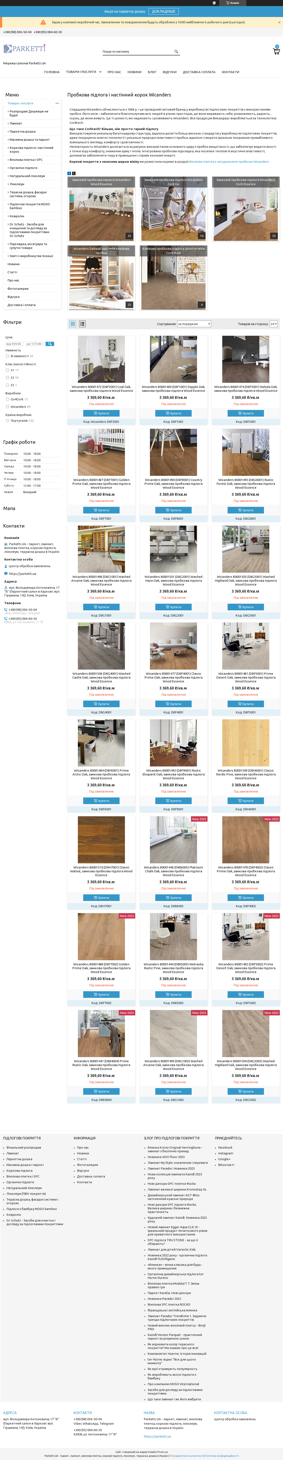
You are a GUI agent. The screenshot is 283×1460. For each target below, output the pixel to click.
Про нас (114, 72)
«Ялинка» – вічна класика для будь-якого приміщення (175, 1266)
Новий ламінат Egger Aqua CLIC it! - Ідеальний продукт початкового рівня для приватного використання (177, 1230)
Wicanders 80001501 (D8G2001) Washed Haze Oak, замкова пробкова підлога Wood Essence (173, 580)
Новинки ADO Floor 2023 (166, 1157)
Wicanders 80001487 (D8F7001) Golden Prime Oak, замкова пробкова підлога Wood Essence (101, 483)
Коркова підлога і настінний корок (31, 149)
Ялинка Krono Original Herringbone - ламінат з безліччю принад (175, 1149)
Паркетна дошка (23, 131)
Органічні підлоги (23, 168)
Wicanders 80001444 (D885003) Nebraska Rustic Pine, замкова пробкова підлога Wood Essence (173, 968)
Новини (134, 72)
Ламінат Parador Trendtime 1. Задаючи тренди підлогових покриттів (177, 1317)
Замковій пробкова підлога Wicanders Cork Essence (245, 182)
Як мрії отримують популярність (172, 1369)
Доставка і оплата (199, 72)
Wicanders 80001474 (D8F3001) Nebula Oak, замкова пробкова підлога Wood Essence (245, 388)
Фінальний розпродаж (23, 1147)
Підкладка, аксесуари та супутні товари (28, 246)
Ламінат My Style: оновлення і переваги (178, 1162)
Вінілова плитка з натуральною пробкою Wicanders (229, 161)
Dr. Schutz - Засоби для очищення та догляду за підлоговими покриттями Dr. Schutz (29, 230)
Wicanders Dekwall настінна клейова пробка (101, 251)
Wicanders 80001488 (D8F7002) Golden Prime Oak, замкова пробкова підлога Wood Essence (101, 968)
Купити (103, 413)
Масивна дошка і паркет (25, 1165)
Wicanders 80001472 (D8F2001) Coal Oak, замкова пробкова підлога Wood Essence (101, 388)
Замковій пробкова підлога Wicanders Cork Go (173, 182)
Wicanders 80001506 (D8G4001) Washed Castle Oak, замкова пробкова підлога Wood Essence (101, 677)
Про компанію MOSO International (173, 1384)
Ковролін (17, 216)
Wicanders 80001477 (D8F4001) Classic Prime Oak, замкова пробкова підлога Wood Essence (173, 677)
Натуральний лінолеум (27, 176)
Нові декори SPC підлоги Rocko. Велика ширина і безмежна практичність (172, 1208)
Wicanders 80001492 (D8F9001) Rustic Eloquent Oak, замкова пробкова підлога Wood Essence (173, 774)
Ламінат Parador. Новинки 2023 (171, 1168)
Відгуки (169, 72)
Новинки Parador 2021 (164, 1298)
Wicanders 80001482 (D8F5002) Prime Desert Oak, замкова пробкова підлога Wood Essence (246, 968)
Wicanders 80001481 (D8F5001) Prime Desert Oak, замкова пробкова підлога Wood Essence (246, 677)
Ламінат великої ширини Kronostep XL (177, 1189)
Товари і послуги (81, 72)
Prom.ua (162, 1452)
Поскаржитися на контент (186, 1455)
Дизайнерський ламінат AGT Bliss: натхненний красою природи (174, 1197)
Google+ (224, 1159)
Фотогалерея (17, 288)
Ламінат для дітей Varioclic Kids (172, 1249)
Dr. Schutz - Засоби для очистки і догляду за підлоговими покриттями (34, 1222)
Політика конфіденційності (222, 1455)
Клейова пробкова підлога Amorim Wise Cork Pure (173, 251)
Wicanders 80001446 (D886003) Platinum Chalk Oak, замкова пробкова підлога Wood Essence (173, 871)
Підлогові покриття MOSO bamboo (30, 206)
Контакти (230, 72)
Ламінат (16, 123)
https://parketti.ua (22, 573)
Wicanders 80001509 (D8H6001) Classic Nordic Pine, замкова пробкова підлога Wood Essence (246, 774)
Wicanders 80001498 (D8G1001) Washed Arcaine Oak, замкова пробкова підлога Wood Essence (101, 580)
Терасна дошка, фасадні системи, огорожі (28, 194)
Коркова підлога (19, 1170)
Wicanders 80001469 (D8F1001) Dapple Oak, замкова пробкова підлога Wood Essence (173, 388)
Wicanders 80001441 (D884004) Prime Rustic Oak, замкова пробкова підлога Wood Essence (101, 1065)
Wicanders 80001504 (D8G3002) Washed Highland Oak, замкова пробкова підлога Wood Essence (246, 1065)
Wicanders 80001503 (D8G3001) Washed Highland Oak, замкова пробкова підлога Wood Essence (246, 580)
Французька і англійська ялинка (172, 1310)
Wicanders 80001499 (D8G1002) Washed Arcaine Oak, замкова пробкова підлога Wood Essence (173, 1065)
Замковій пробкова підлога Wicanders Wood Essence (101, 182)
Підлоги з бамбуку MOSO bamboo (31, 1209)
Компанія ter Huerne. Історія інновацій (177, 1353)
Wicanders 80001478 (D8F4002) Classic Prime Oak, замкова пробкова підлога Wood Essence (246, 871)
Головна (51, 72)
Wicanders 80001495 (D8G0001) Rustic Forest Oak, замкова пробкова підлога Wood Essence (245, 483)
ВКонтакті (226, 1165)
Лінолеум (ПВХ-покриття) (26, 1193)
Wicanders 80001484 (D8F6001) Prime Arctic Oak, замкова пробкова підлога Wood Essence (101, 774)
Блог (152, 72)
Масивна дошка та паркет (30, 139)
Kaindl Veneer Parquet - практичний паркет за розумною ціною (175, 1336)
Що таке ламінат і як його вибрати (174, 1399)
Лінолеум (17, 184)
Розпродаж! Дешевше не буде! (29, 113)
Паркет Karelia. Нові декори (169, 1293)
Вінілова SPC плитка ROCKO (169, 1304)
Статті (12, 272)
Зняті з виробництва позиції (31, 256)
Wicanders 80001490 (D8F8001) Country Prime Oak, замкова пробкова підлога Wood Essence (173, 483)
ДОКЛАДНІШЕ (163, 11)
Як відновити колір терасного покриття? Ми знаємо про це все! (173, 1346)
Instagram (225, 1153)
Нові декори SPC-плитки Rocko (172, 1183)
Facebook (225, 1147)
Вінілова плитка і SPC (26, 159)
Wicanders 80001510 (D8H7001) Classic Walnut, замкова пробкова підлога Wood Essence (101, 871)
